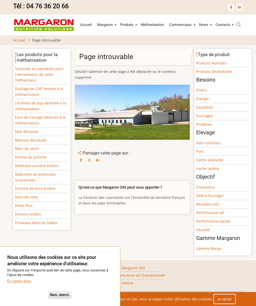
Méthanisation (152, 25)
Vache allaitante (209, 159)
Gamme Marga (208, 248)
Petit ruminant (208, 143)
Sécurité (203, 229)
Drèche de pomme (30, 157)
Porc (200, 151)
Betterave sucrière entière (36, 165)
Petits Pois (24, 205)
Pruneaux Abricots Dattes (36, 222)
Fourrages (204, 115)
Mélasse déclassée (30, 140)
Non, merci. (60, 295)
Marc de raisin (27, 148)
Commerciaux (180, 25)
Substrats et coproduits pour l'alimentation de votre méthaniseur (39, 74)
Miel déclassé (26, 131)
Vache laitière (207, 168)
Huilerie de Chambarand (142, 275)
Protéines (204, 124)
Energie (202, 98)
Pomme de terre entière (35, 188)
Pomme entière (28, 214)
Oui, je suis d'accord (26, 294)
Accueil (86, 25)
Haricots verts (26, 197)
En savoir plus (19, 280)
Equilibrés (204, 107)
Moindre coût (207, 204)
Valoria (127, 282)
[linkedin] (239, 7)
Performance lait (210, 212)
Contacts (223, 25)
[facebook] (231, 7)
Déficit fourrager (210, 195)
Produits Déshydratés (214, 71)
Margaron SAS (133, 267)
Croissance (205, 187)
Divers (201, 90)
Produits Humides (211, 63)
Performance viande (213, 221)
